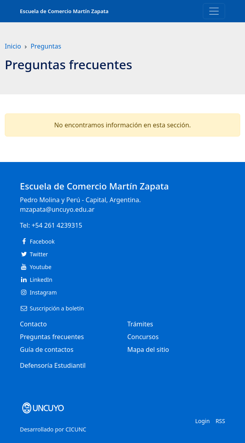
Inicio (13, 46)
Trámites (140, 324)
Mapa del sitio (148, 349)
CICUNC (76, 429)
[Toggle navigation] (214, 11)
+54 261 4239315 (56, 225)
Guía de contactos (47, 349)
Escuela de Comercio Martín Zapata (64, 11)
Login (202, 421)
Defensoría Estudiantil (53, 365)
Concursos (143, 336)
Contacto (33, 324)
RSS (220, 421)
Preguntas (46, 46)
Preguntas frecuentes (52, 336)
